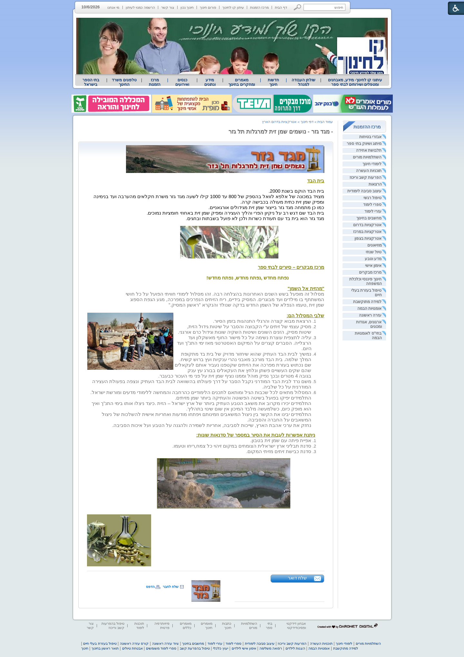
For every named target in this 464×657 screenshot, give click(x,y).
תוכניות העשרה (369, 170)
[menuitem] (355, 82)
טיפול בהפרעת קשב (195, 648)
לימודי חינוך (372, 164)
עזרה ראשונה (370, 315)
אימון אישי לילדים (244, 648)
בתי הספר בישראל (90, 82)
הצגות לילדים (295, 648)
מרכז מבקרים (370, 272)
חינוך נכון (187, 7)
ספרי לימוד (372, 204)
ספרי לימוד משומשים (161, 648)
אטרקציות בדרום (367, 225)
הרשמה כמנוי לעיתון (140, 7)
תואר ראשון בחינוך (105, 648)
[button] (298, 7)
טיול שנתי (374, 252)
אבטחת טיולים (132, 648)
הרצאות (375, 184)
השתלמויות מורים (367, 157)
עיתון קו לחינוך (233, 7)
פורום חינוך (208, 7)
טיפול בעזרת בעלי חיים (99, 643)
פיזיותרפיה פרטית (161, 626)
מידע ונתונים (210, 82)
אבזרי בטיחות (370, 137)
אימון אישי (373, 265)
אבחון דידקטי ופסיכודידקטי (296, 626)
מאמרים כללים (185, 626)
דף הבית (281, 7)
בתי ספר (269, 626)
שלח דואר (297, 578)
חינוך (84, 648)
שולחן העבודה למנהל (303, 82)
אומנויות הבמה (369, 308)
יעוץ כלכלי (220, 648)
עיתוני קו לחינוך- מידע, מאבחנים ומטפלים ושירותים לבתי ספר (355, 82)
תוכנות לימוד (139, 626)
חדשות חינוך (273, 82)
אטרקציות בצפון (368, 238)
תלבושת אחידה (369, 150)
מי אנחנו (113, 7)
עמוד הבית (325, 122)
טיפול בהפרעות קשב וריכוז (113, 626)
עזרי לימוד (373, 211)
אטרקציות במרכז (367, 231)
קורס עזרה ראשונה (134, 643)
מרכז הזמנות (259, 7)
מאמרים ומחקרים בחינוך (241, 82)
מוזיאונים (374, 245)
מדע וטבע (373, 259)
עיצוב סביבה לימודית (364, 191)
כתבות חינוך (226, 626)
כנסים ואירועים (182, 82)
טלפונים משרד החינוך (124, 82)
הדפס (150, 587)
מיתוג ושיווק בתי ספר (364, 143)
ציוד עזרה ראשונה (165, 643)
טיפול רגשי (372, 198)
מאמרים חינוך (206, 626)
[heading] (225, 171)
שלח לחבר (171, 587)
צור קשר (167, 7)
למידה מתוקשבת (367, 301)
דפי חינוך (307, 122)
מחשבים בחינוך (369, 218)
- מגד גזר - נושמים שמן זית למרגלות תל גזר (280, 131)
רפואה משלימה (270, 648)
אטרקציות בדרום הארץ (279, 122)
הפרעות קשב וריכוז (366, 177)
